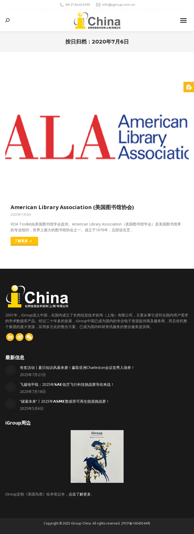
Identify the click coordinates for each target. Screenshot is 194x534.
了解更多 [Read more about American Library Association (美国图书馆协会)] (23, 241)
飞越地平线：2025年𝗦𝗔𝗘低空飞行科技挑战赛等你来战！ (67, 384)
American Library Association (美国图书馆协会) (72, 207)
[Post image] (10, 370)
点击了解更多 (80, 494)
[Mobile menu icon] (183, 20)
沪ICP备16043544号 (135, 523)
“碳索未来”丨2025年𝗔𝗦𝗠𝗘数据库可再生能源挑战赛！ (65, 401)
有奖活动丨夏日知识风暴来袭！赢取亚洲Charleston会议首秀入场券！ (77, 367)
